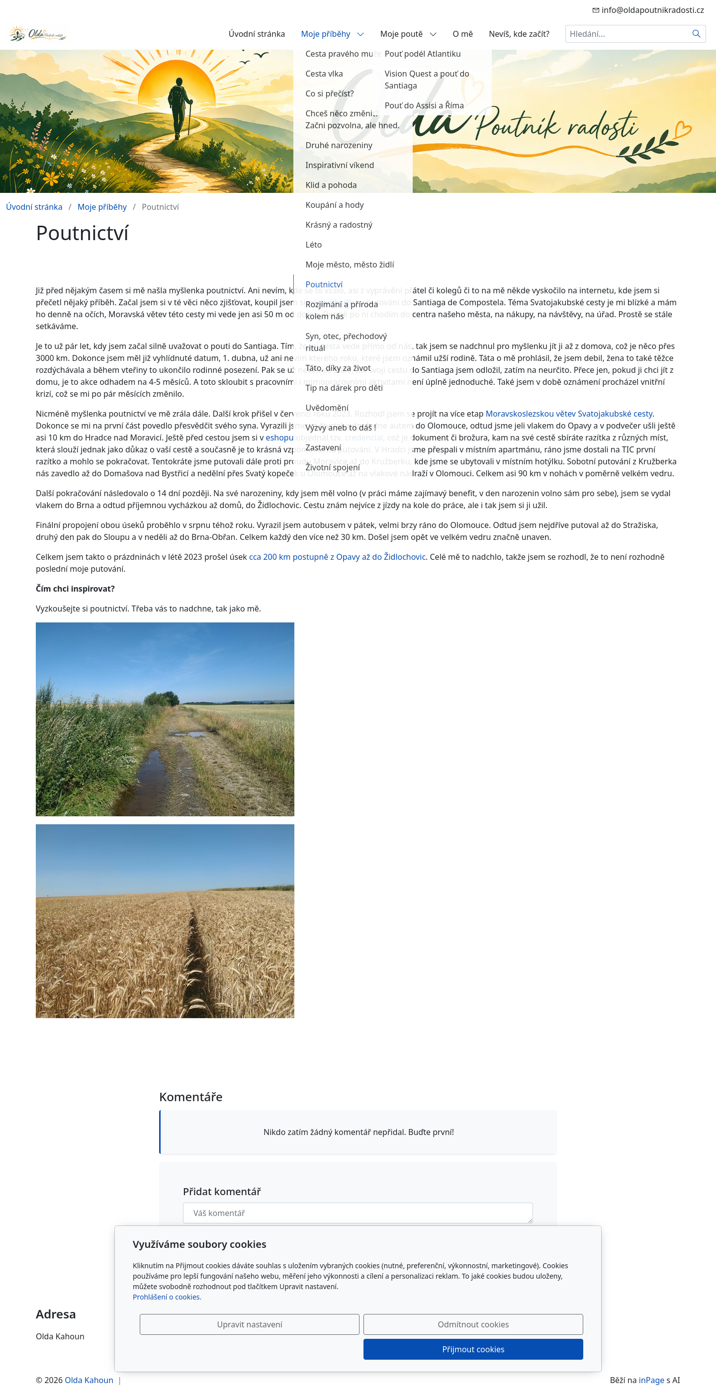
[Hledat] (697, 34)
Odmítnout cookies (436, 1349)
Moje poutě (408, 33)
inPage (652, 1380)
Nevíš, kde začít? (519, 33)
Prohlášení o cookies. (167, 1321)
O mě (463, 33)
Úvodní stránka (257, 33)
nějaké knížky (333, 302)
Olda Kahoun (89, 1380)
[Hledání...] (626, 34)
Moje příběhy (332, 33)
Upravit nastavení (336, 1349)
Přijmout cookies (535, 1349)
